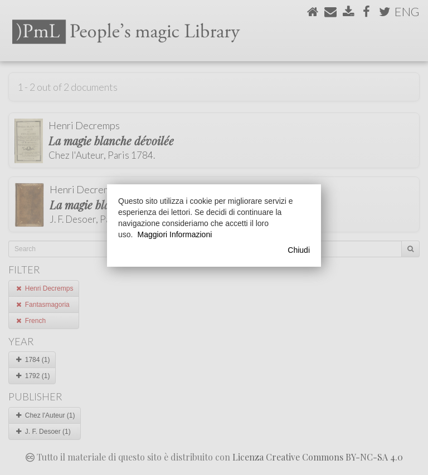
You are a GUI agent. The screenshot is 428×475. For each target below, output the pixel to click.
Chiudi (299, 250)
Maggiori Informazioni (174, 234)
